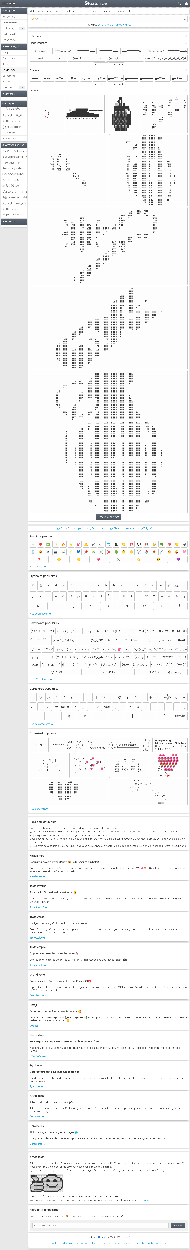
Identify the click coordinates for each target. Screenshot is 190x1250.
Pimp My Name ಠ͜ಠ (12, 214)
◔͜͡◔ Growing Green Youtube (92, 528)
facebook (104, 1243)
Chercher (7, 87)
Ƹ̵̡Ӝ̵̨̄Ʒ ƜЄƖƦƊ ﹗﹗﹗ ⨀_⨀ (14, 191)
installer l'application (148, 1243)
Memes (118, 24)
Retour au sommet (108, 516)
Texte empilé (9, 34)
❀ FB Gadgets (10, 209)
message (143, 1199)
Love (100, 24)
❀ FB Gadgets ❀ (11, 121)
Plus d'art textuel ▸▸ (40, 808)
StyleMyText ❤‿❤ (12, 115)
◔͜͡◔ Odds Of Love (66, 528)
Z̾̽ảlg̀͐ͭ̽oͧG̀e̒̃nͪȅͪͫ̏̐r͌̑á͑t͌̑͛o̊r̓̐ (11, 109)
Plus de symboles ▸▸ (41, 613)
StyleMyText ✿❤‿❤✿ (14, 203)
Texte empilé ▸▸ (38, 965)
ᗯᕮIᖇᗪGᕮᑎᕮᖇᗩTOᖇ (13, 174)
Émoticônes (8, 58)
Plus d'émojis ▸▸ (38, 566)
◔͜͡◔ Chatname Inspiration (123, 528)
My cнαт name (10, 138)
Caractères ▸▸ (37, 1143)
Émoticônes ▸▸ (38, 1056)
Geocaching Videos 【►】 (14, 168)
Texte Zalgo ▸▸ (38, 937)
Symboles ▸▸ (36, 1086)
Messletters (8, 16)
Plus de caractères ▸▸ (41, 723)
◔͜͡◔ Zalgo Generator (150, 528)
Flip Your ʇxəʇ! (9, 132)
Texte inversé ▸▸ (38, 907)
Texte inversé (9, 22)
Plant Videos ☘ (10, 180)
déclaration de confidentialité (79, 1243)
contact (55, 1243)
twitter (117, 1243)
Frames (127, 24)
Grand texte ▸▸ (38, 995)
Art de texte (8, 69)
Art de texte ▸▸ (38, 1116)
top (165, 1243)
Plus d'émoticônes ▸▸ (41, 679)
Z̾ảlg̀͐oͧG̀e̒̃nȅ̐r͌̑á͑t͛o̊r (11, 185)
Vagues (6, 81)
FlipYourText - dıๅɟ (11, 162)
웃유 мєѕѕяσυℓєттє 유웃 (14, 156)
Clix (105, 1237)
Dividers (108, 24)
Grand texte (9, 39)
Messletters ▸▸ (37, 876)
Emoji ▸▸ (34, 1025)
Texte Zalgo (8, 28)
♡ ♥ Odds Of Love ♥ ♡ (14, 151)
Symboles (7, 64)
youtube (128, 1243)
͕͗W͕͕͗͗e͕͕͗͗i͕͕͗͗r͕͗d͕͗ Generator (11, 126)
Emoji (5, 52)
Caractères (8, 75)
